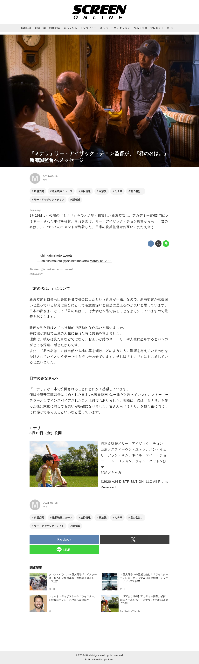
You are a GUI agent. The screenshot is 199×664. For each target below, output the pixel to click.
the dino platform (103, 659)
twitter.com (36, 273)
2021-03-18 (50, 176)
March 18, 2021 (101, 261)
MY (45, 180)
